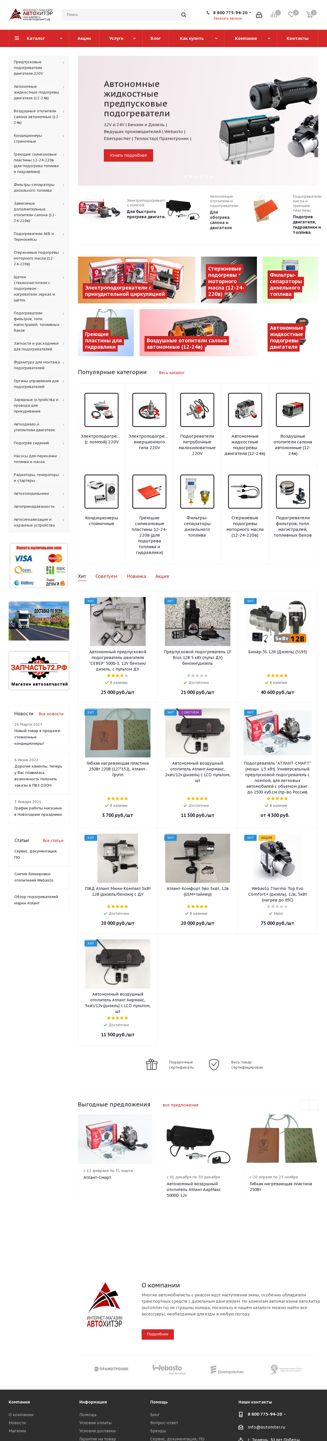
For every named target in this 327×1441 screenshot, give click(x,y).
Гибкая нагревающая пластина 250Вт (281, 1186)
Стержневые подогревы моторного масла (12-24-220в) (245, 526)
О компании (21, 1414)
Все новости (51, 713)
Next (313, 1105)
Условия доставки (97, 1430)
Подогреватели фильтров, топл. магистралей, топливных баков (293, 526)
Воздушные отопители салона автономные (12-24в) (293, 444)
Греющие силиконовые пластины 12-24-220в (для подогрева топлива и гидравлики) (149, 535)
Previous (304, 1105)
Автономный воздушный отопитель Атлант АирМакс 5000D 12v (194, 1189)
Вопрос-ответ (164, 1422)
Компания (19, 1402)
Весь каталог (172, 372)
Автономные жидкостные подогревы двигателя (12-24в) (245, 444)
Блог (155, 1414)
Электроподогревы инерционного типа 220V (149, 441)
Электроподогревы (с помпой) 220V (102, 439)
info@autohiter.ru (266, 1427)
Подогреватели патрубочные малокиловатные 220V (197, 444)
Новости (17, 1422)
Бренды (158, 1430)
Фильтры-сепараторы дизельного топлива (197, 526)
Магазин (17, 1430)
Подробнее (157, 1334)
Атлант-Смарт (97, 1177)
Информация (93, 1402)
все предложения (180, 1105)
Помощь (88, 1414)
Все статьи (53, 840)
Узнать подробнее (128, 155)
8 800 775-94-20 (230, 12)
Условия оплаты (95, 1422)
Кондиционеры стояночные (101, 520)
